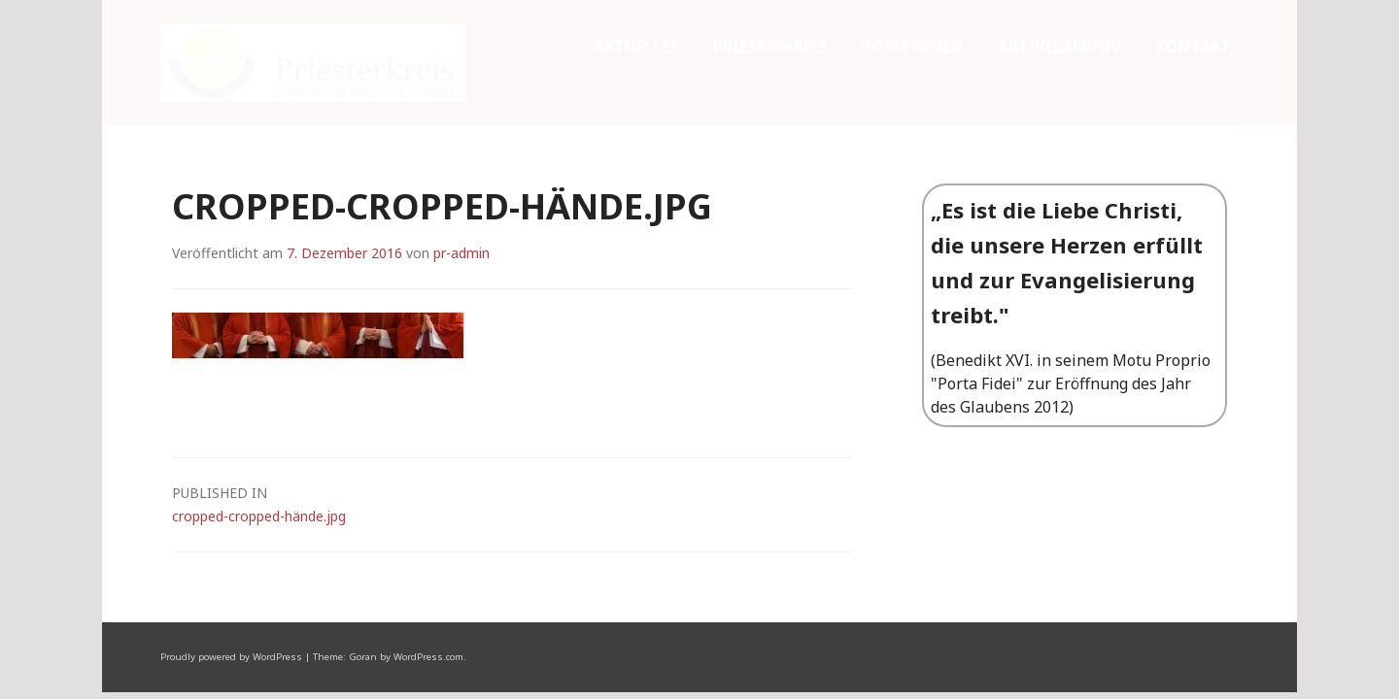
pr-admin (461, 127)
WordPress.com (428, 531)
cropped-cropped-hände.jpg (512, 378)
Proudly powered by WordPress (231, 531)
